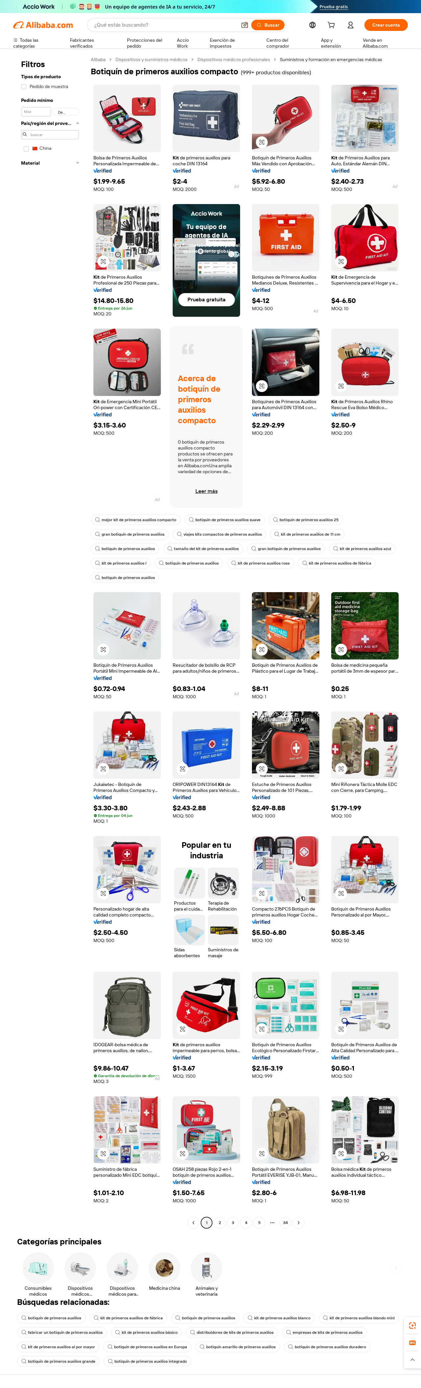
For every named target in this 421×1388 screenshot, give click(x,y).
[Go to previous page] (193, 1223)
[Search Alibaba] (164, 25)
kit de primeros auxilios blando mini (359, 1318)
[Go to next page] (299, 1223)
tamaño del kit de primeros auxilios (203, 548)
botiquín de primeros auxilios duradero (327, 1347)
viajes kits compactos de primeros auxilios (219, 534)
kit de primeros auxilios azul (362, 548)
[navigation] (50, 642)
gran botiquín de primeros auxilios (129, 534)
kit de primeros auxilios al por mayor (58, 1347)
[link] (412, 1325)
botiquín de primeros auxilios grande (58, 1361)
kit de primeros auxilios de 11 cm (307, 534)
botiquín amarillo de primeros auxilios (238, 1347)
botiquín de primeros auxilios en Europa (147, 1347)
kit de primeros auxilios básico (146, 1332)
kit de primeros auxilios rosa (260, 563)
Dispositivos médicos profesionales (233, 59)
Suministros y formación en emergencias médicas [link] (331, 59)
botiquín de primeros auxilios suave (224, 519)
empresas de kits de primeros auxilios (324, 1332)
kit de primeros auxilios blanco (279, 1318)
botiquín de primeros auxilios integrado (147, 1361)
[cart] (332, 26)
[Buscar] (268, 25)
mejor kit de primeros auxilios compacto (135, 519)
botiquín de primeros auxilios (125, 548)
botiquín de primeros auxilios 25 (305, 519)
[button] (245, 25)
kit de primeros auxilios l (120, 563)
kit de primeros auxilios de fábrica (336, 563)
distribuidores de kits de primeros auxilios (232, 1332)
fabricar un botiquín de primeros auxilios (62, 1332)
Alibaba (98, 59)
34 (285, 1222)
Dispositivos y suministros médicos (151, 59)
